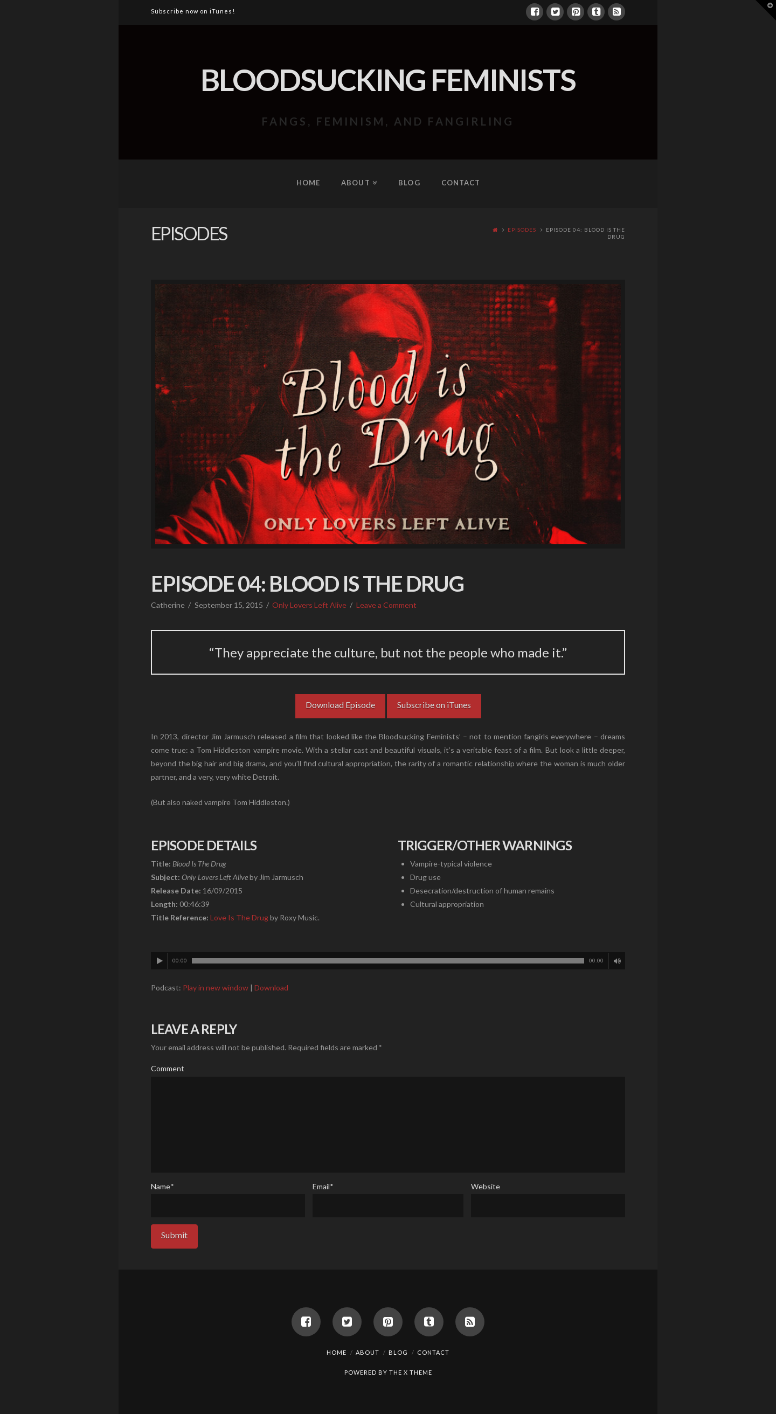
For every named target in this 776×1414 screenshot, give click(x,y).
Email (323, 1186)
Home (337, 1352)
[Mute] (617, 961)
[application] (388, 960)
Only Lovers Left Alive (309, 604)
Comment (167, 1068)
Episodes (522, 229)
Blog (398, 1352)
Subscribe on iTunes (434, 704)
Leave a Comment (386, 604)
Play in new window (215, 987)
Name (162, 1186)
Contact (433, 1352)
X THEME (418, 1372)
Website (485, 1186)
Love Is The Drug (239, 917)
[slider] (388, 961)
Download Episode (340, 704)
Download (271, 987)
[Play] (159, 961)
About (367, 1352)
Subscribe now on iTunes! (193, 11)
